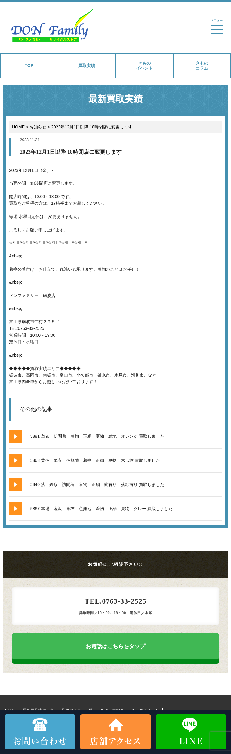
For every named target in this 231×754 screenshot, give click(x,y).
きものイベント (144, 66)
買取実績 (86, 65)
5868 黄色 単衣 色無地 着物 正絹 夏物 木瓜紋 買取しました (95, 460)
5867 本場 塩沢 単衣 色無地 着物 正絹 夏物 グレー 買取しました (101, 508)
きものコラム (202, 66)
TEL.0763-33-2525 (115, 601)
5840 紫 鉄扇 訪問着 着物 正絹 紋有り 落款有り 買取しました (97, 484)
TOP (29, 65)
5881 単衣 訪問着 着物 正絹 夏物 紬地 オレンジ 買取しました (97, 436)
